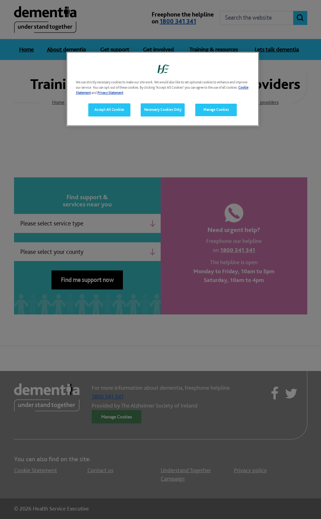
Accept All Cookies (109, 109)
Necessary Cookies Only (163, 109)
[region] (162, 89)
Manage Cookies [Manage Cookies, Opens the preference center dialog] (216, 109)
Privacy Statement (110, 93)
